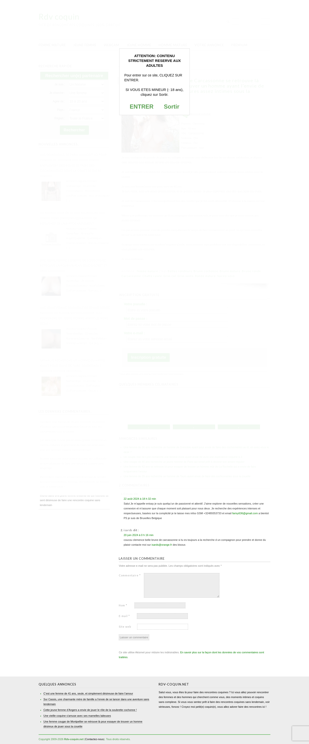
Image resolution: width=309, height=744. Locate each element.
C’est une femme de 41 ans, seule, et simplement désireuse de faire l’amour (88, 693)
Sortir (171, 106)
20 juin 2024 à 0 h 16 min (139, 535)
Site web (125, 626)
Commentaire (130, 575)
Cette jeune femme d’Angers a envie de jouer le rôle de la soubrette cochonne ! (90, 709)
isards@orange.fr (162, 544)
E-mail (124, 616)
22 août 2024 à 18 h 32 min (140, 498)
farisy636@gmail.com (245, 513)
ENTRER (142, 106)
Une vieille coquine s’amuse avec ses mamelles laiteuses (77, 715)
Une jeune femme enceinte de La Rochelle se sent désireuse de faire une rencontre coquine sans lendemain (74, 500)
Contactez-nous (94, 739)
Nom (123, 605)
